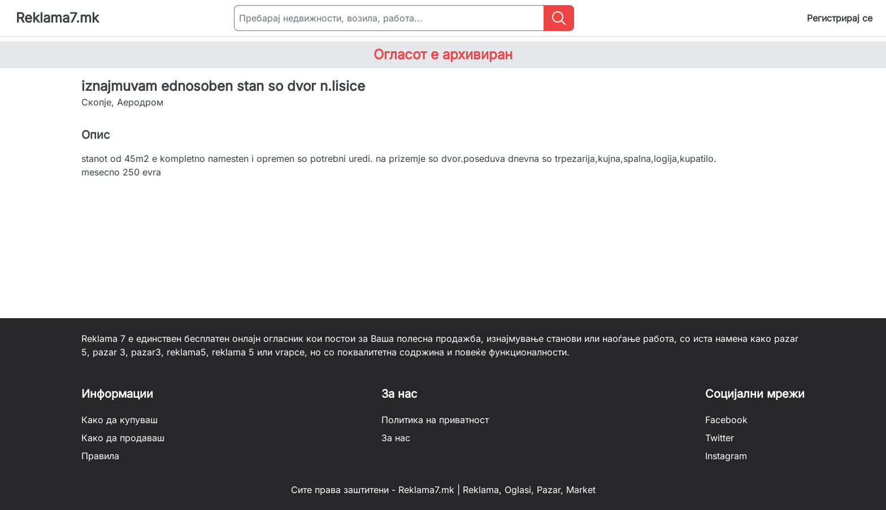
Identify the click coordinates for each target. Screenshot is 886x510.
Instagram (726, 455)
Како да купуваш (119, 419)
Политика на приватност (435, 419)
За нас (395, 437)
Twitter (719, 437)
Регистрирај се (839, 18)
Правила (100, 455)
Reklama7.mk (57, 18)
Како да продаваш (122, 437)
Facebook (726, 419)
